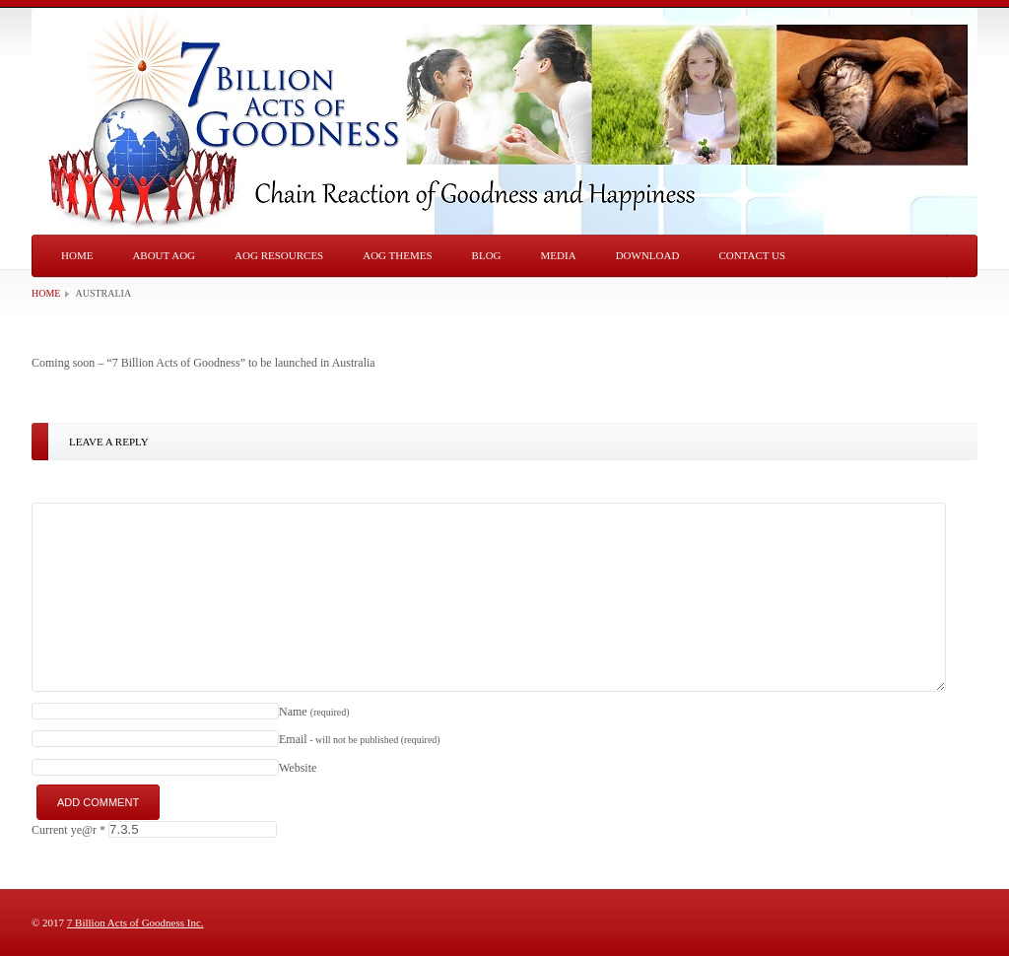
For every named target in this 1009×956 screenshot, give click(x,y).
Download (648, 255)
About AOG (163, 255)
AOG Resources (279, 255)
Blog (487, 255)
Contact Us (751, 255)
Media (558, 255)
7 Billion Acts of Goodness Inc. (135, 922)
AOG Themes (397, 255)
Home (77, 255)
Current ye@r (68, 830)
